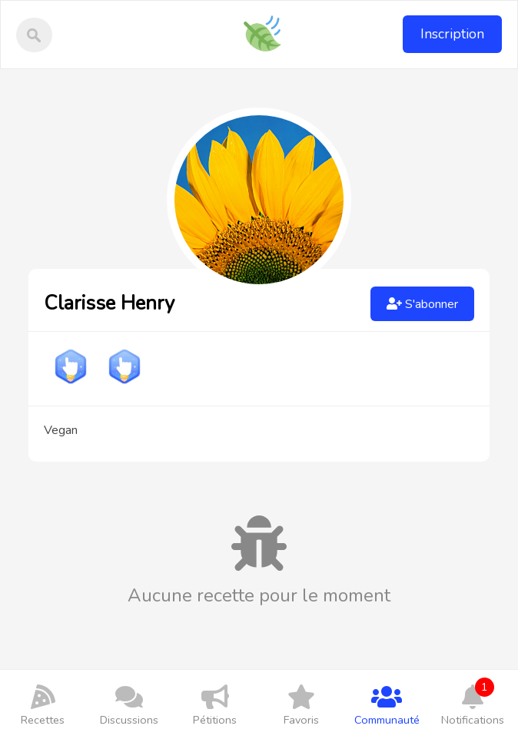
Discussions (129, 704)
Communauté (387, 704)
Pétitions (215, 704)
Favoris (301, 704)
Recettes (43, 704)
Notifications (473, 702)
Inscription (452, 34)
